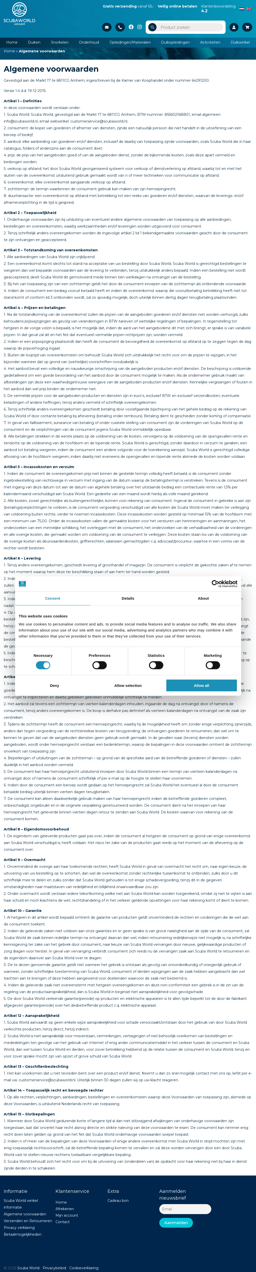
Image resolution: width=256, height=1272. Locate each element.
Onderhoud (89, 42)
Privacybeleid (54, 1268)
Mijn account (67, 1215)
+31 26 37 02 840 (120, 27)
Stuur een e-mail (107, 27)
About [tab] (203, 598)
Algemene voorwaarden (25, 1214)
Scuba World (28, 1268)
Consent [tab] (52, 598)
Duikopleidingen (175, 42)
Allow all (201, 685)
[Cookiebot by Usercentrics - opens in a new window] (215, 584)
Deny (54, 685)
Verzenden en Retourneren (28, 1221)
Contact (63, 1222)
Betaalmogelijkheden (22, 1234)
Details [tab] (128, 598)
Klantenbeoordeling (218, 8)
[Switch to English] (248, 8)
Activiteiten (210, 42)
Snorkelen (60, 42)
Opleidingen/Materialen (130, 42)
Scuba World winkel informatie (21, 1204)
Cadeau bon (118, 1200)
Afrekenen (65, 1209)
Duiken (34, 42)
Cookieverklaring (83, 1268)
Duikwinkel (240, 42)
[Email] (185, 1209)
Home (12, 42)
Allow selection (128, 685)
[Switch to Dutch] (241, 8)
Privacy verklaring (19, 1227)
